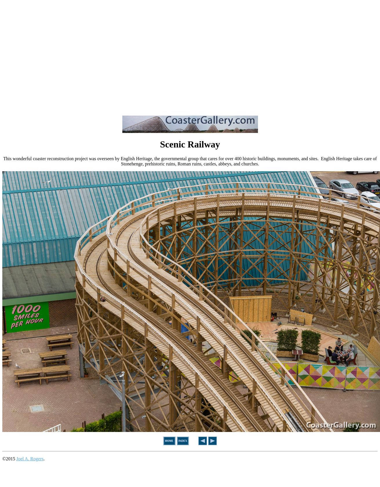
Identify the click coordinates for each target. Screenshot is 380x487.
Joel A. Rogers (29, 458)
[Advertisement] (54, 56)
